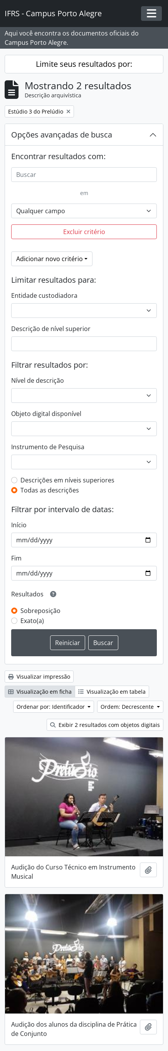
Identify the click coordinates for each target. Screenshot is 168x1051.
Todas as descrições (49, 490)
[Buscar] (84, 174)
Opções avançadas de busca (61, 134)
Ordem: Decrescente (128, 706)
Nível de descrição (37, 380)
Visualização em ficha (40, 691)
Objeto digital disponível (46, 413)
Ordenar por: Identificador (51, 706)
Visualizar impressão (39, 676)
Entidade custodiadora (44, 295)
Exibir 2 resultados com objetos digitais (105, 724)
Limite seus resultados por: (84, 64)
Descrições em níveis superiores (67, 480)
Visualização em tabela (112, 691)
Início (19, 525)
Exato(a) (32, 620)
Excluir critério (84, 232)
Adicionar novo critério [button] (49, 259)
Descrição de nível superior (51, 328)
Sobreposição (40, 610)
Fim (16, 558)
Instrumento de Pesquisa (47, 447)
